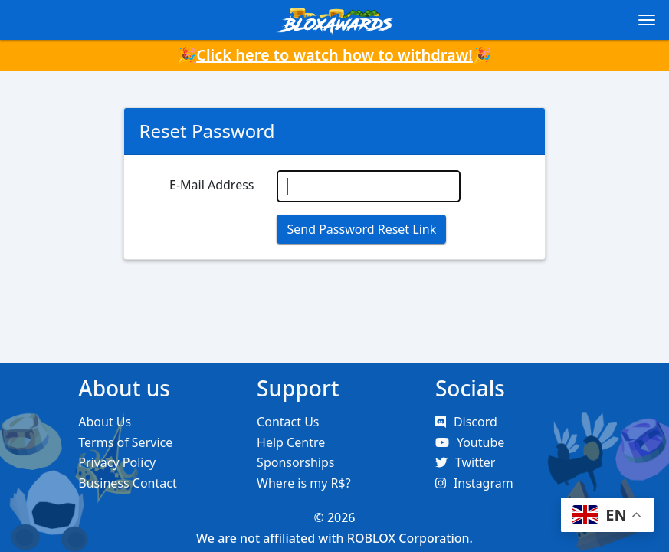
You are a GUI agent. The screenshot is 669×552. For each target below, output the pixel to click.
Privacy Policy (117, 462)
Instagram (474, 483)
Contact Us (288, 421)
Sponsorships (295, 462)
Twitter (465, 462)
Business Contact (127, 483)
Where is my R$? (304, 483)
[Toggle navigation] (646, 20)
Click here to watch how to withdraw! (334, 54)
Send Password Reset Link (361, 229)
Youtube (469, 442)
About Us (104, 421)
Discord (466, 421)
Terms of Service (125, 442)
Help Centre (291, 442)
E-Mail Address (211, 184)
